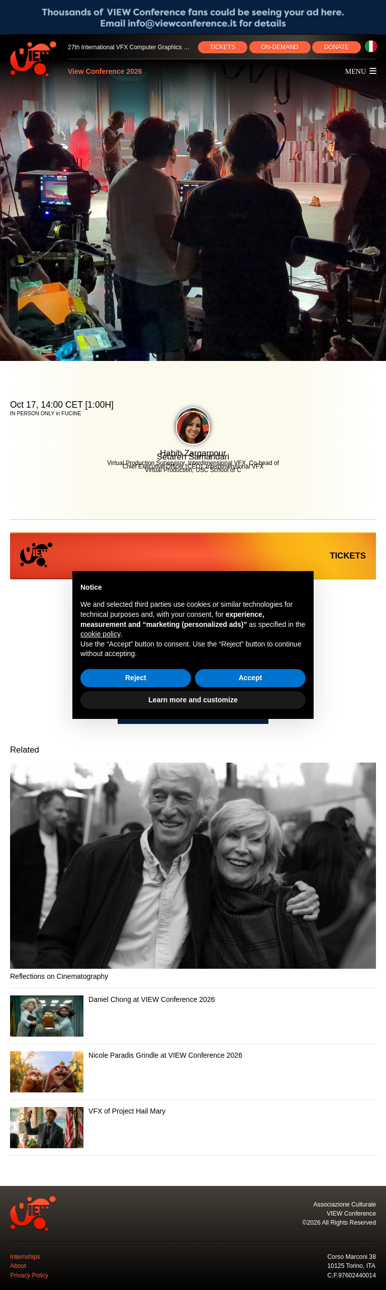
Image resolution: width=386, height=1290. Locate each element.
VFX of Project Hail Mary (126, 1111)
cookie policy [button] (100, 634)
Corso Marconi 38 (351, 1256)
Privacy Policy (29, 1275)
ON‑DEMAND (280, 47)
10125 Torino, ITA (351, 1265)
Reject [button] (135, 678)
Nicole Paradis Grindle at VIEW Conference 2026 (165, 1055)
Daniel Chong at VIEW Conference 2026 (151, 999)
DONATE (336, 47)
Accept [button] (250, 678)
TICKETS (223, 47)
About (18, 1265)
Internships (25, 1256)
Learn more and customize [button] (192, 700)
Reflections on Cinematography (59, 976)
